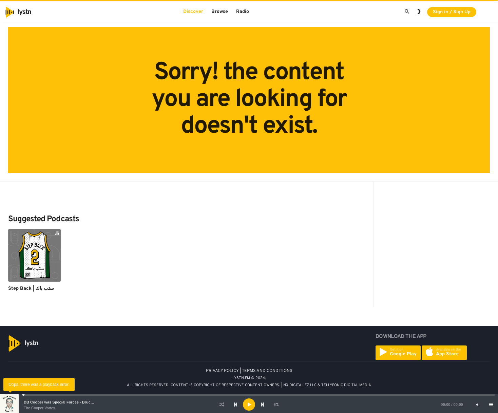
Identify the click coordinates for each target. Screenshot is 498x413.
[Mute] (477, 404)
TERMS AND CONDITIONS (267, 371)
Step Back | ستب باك (31, 289)
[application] (249, 404)
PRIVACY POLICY (222, 371)
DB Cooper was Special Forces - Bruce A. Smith (66, 402)
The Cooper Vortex (39, 408)
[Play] (249, 404)
